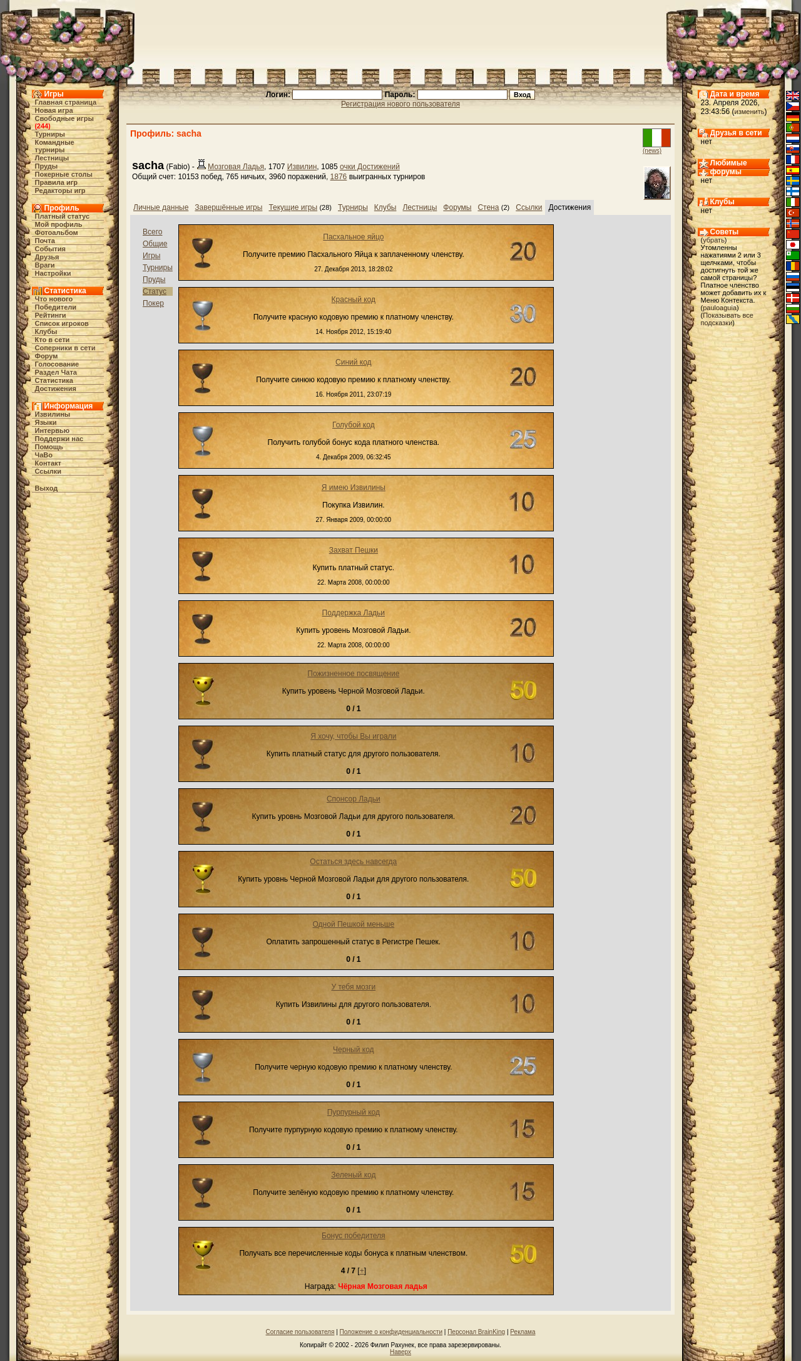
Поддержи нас (59, 438)
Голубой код (353, 424)
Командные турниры (54, 146)
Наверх (400, 1351)
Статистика (54, 380)
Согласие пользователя (300, 1331)
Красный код (353, 299)
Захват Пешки (353, 550)
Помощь (49, 447)
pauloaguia (720, 307)
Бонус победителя (353, 1235)
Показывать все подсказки (727, 318)
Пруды (46, 166)
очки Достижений (370, 166)
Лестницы (52, 158)
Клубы (46, 331)
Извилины (53, 414)
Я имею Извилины (353, 487)
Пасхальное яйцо (353, 236)
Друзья (47, 257)
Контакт (48, 463)
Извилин (302, 166)
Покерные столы (64, 174)
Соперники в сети (65, 348)
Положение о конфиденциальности (391, 1331)
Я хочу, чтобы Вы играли (353, 736)
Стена (488, 207)
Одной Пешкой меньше (354, 924)
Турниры (50, 134)
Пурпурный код (353, 1112)
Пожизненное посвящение (353, 673)
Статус (154, 291)
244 (42, 126)
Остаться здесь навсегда (353, 861)
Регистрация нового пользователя (400, 104)
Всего (152, 231)
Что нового (54, 299)
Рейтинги (50, 315)
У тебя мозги (353, 987)
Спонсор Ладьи (353, 799)
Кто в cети (52, 339)
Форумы (457, 207)
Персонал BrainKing (476, 1331)
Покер (153, 303)
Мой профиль (59, 224)
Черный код (353, 1049)
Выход (46, 488)
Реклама (522, 1331)
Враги (45, 265)
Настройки (53, 273)
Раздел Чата (56, 372)
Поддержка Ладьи (353, 612)
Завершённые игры (228, 207)
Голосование (57, 364)
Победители (56, 307)
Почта (45, 240)
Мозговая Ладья (236, 166)
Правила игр (56, 182)
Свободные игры (64, 118)
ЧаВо (44, 455)
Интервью (52, 430)
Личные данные (160, 207)
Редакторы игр (60, 190)
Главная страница (66, 102)
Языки (46, 422)
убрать (714, 240)
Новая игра (54, 110)
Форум (46, 356)
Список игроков (62, 323)
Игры (151, 255)
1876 (338, 176)
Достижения (55, 388)
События (50, 249)
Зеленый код (353, 1175)
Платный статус (62, 216)
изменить (750, 111)
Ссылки (48, 471)
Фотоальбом (56, 232)
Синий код (353, 362)
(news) (652, 150)
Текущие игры (292, 207)
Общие (155, 243)
